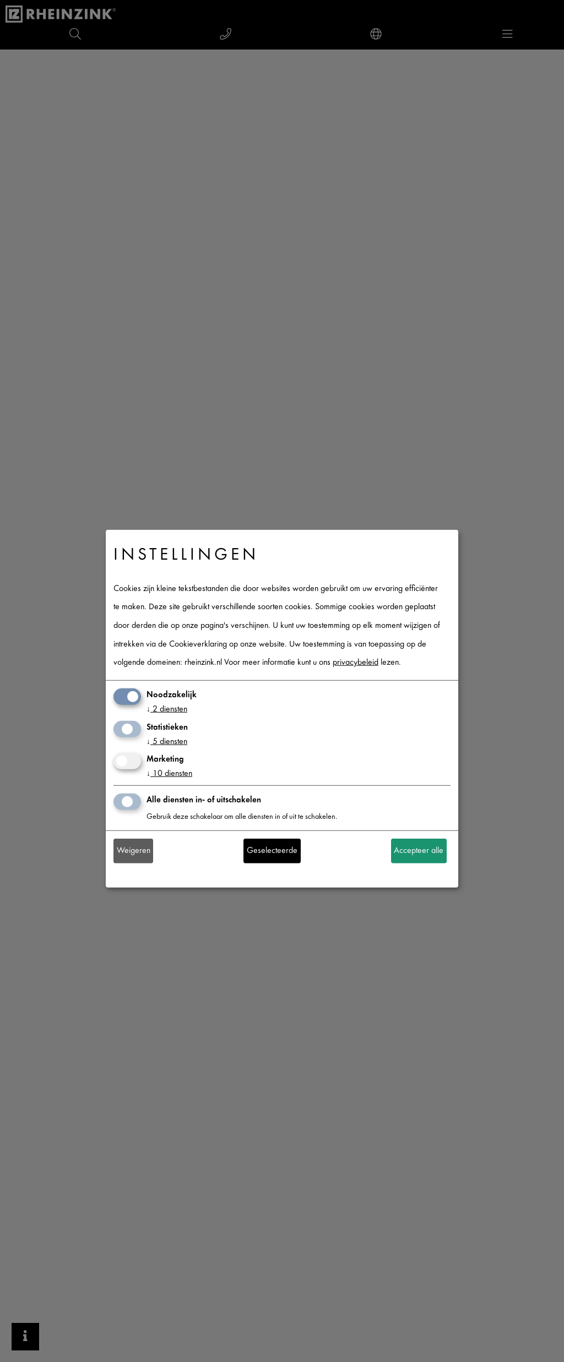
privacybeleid (355, 662)
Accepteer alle (418, 851)
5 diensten (167, 741)
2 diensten (167, 709)
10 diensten (169, 774)
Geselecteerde (272, 851)
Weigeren (133, 851)
